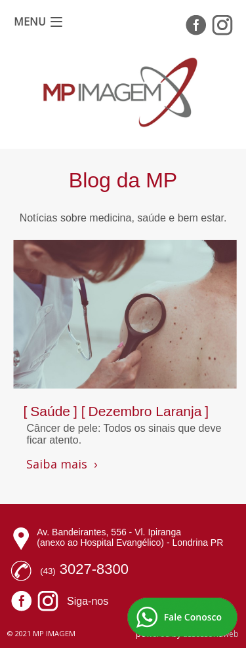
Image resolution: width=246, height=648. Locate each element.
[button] (38, 22)
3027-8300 (94, 569)
